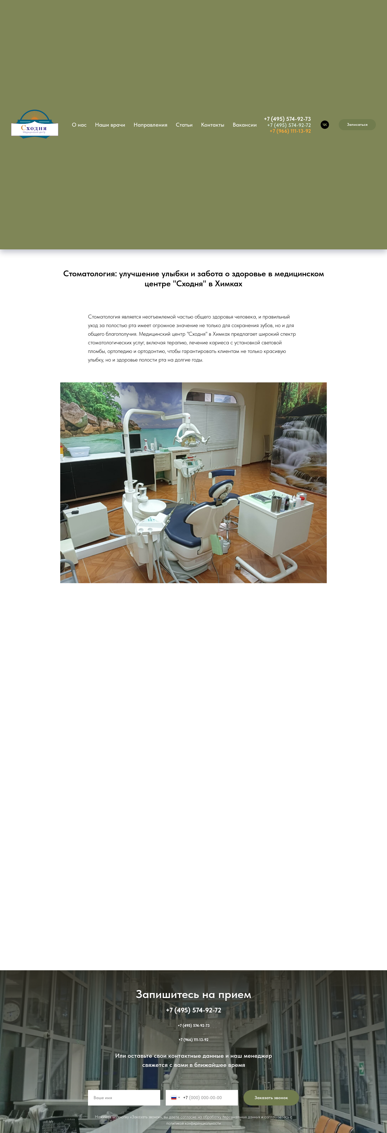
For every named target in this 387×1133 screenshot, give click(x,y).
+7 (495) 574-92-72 (289, 125)
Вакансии (245, 124)
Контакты (212, 124)
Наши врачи (110, 124)
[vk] (325, 125)
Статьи (184, 124)
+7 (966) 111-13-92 (290, 131)
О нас (79, 124)
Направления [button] (150, 124)
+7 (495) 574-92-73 (287, 119)
